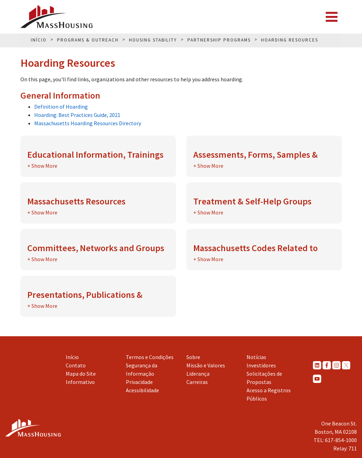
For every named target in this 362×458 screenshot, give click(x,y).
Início (72, 357)
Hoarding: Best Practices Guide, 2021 (77, 114)
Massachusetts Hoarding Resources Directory (87, 123)
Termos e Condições (150, 357)
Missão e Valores (205, 365)
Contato (76, 365)
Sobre (193, 357)
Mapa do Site (81, 373)
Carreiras (197, 381)
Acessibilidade (142, 390)
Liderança (198, 373)
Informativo (80, 381)
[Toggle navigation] (331, 17)
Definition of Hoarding (61, 106)
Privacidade (139, 381)
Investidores (261, 365)
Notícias (256, 357)
